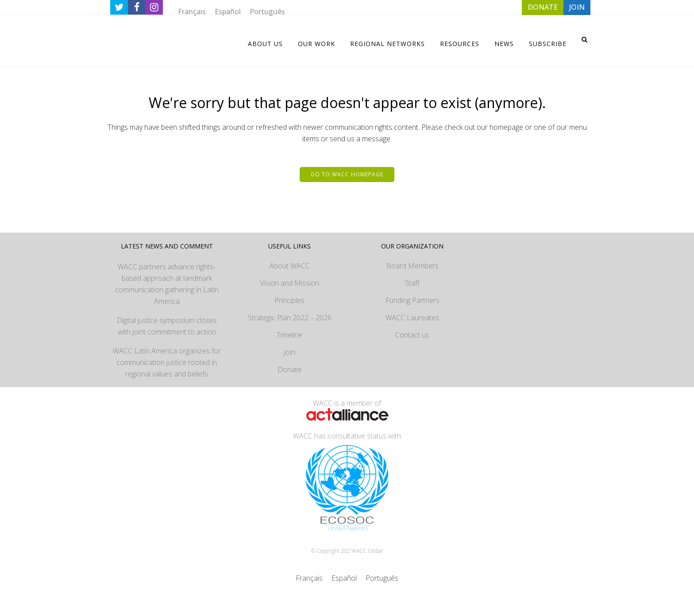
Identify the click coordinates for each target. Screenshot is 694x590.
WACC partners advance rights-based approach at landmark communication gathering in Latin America (167, 284)
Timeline (289, 335)
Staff (412, 283)
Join (289, 352)
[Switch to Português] (267, 11)
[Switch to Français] (192, 11)
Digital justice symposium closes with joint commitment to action (167, 326)
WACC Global (367, 551)
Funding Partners (413, 300)
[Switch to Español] (227, 11)
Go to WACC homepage (347, 174)
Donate (289, 369)
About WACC (290, 266)
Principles (289, 300)
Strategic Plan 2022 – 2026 (290, 317)
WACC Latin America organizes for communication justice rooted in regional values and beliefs (167, 362)
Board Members (412, 266)
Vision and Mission (289, 283)
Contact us (412, 335)
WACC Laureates (412, 317)
